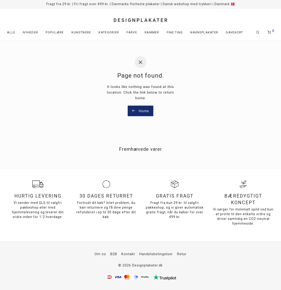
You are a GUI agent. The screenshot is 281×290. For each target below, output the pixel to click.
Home (140, 111)
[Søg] (258, 32)
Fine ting (175, 32)
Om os (100, 254)
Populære (55, 32)
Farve (132, 32)
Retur (181, 254)
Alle (11, 32)
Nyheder (30, 32)
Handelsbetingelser (156, 254)
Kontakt (128, 254)
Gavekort (234, 32)
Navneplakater (204, 32)
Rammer (152, 32)
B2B (113, 254)
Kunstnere (81, 32)
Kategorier (109, 32)
